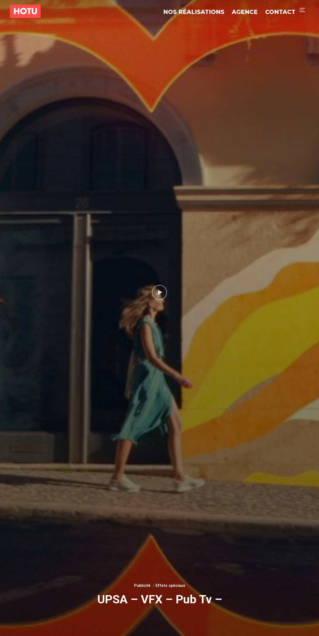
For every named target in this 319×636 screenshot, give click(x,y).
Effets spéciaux (170, 585)
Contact (280, 11)
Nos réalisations (193, 11)
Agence (245, 11)
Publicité (142, 585)
